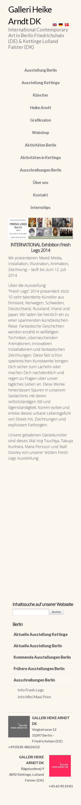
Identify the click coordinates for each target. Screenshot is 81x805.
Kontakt (40, 195)
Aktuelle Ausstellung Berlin (38, 645)
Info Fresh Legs (30, 690)
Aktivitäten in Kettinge (40, 157)
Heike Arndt (40, 107)
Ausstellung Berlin (40, 70)
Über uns (40, 182)
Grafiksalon (40, 120)
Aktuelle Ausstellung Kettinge (41, 634)
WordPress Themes (65, 800)
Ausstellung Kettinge (41, 82)
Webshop (40, 132)
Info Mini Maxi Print (34, 696)
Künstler (40, 95)
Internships (40, 207)
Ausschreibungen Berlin (40, 170)
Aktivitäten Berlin (40, 145)
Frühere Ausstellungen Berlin (39, 668)
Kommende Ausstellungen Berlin (42, 657)
